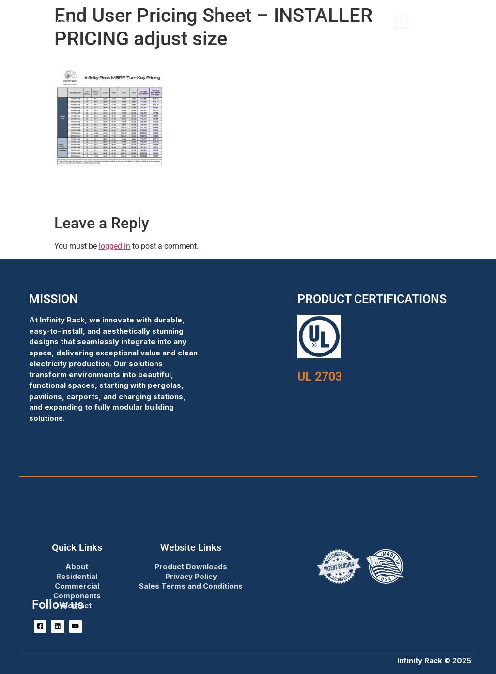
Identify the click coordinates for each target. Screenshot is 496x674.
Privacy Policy (191, 576)
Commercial (77, 586)
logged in (114, 246)
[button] (402, 22)
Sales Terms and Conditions (191, 586)
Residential (76, 576)
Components (77, 595)
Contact (77, 605)
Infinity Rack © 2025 (434, 660)
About (76, 566)
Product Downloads (191, 566)
